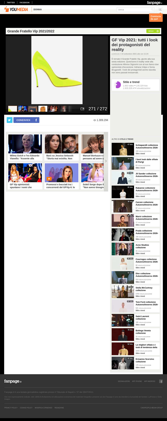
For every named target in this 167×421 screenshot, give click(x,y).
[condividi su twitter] (9, 120)
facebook (25, 3)
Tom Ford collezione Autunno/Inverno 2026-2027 (147, 303)
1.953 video (128, 85)
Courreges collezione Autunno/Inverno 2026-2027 (147, 260)
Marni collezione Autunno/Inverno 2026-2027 (147, 217)
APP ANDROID (149, 381)
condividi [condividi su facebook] (23, 119)
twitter (11, 3)
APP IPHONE (137, 381)
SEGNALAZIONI (124, 381)
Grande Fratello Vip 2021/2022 (30, 31)
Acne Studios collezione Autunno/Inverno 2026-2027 (147, 246)
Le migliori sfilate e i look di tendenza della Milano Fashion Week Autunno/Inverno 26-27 (147, 346)
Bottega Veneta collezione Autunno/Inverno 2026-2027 (147, 331)
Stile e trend (131, 82)
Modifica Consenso (43, 407)
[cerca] (136, 9)
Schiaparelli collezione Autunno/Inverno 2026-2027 (147, 146)
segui (150, 31)
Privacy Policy (10, 407)
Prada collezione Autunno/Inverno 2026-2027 (147, 232)
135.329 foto (142, 85)
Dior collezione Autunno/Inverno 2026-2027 (147, 274)
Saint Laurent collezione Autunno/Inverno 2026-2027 (147, 317)
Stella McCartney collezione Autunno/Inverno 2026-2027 (147, 289)
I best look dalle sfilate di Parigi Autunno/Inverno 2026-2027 (147, 160)
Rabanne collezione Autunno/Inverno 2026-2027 (147, 189)
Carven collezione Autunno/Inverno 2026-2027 (147, 203)
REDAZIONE (59, 407)
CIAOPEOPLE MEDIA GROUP (152, 407)
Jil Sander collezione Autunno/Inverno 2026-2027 (147, 175)
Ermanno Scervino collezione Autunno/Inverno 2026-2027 (147, 360)
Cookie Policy (26, 407)
